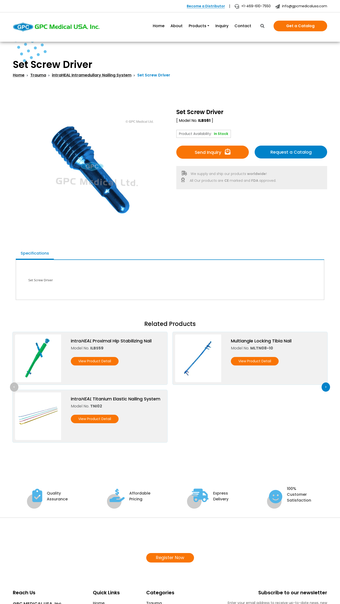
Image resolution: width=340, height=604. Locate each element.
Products (197, 26)
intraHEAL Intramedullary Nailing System (91, 75)
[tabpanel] (170, 280)
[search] (262, 26)
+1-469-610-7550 (253, 6)
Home (158, 26)
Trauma (38, 75)
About (176, 26)
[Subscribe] (321, 567)
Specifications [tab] (35, 253)
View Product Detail (94, 361)
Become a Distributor (206, 6)
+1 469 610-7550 (33, 567)
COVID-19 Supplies (164, 561)
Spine (151, 553)
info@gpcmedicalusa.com (301, 6)
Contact (243, 26)
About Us (102, 553)
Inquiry (221, 26)
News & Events (107, 568)
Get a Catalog (300, 26)
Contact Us (104, 576)
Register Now (170, 500)
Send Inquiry (213, 152)
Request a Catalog (291, 152)
